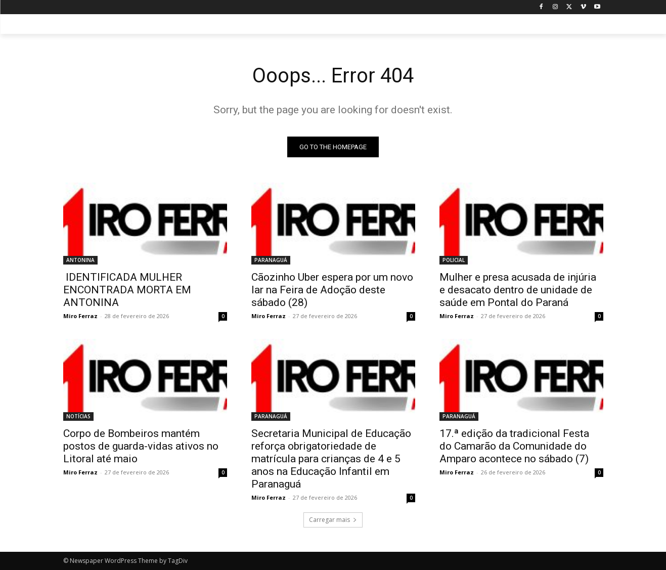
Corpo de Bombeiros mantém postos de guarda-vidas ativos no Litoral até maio (140, 446)
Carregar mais (333, 519)
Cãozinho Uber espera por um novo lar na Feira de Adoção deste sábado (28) (332, 290)
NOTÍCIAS (78, 416)
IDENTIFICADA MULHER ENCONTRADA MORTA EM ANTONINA (127, 290)
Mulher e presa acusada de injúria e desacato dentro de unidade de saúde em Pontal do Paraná (517, 290)
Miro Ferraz (80, 316)
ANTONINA (80, 260)
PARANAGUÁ (270, 260)
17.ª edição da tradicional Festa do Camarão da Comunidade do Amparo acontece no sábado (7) (514, 446)
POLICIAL (453, 260)
